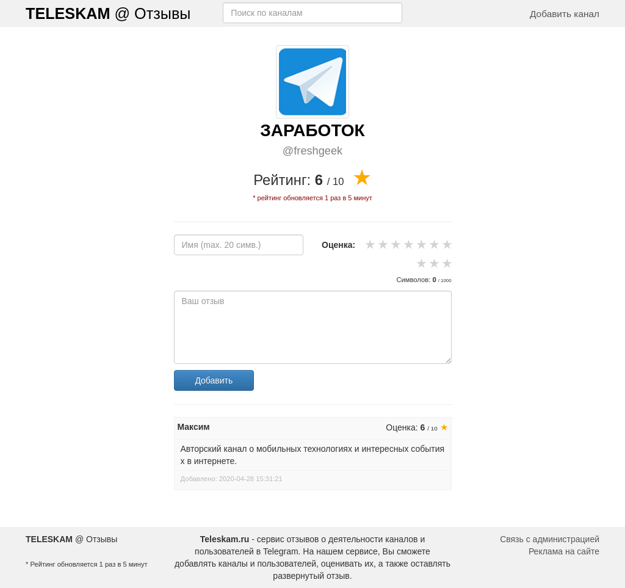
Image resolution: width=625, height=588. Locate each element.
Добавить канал (564, 14)
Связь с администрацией (549, 539)
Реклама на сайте (564, 551)
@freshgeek (312, 151)
